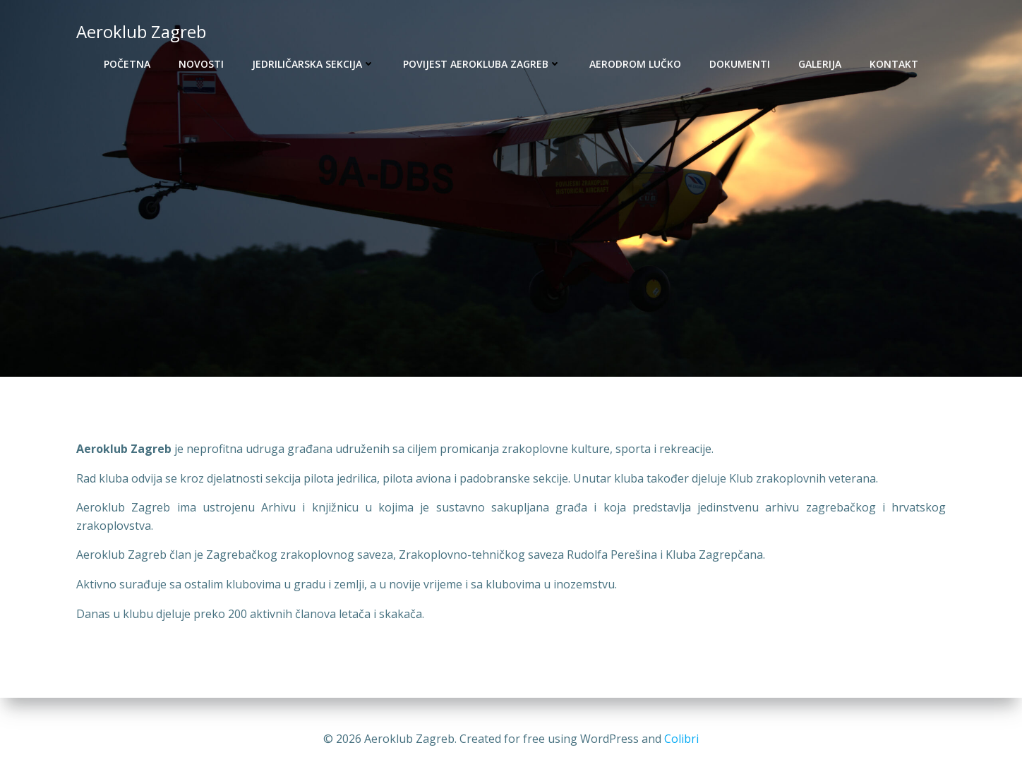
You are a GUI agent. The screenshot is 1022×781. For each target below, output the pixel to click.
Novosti (201, 64)
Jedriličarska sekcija (313, 64)
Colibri (681, 738)
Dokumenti (739, 64)
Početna (127, 64)
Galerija (819, 64)
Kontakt (894, 64)
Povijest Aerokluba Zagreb (482, 64)
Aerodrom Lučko (635, 64)
